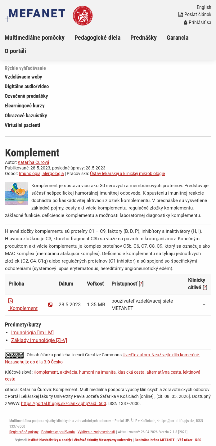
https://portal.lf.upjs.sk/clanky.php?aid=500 (63, 403)
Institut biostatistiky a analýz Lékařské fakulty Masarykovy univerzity (80, 440)
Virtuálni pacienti (22, 125)
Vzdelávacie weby (23, 77)
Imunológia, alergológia (41, 173)
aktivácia (68, 372)
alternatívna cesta (163, 372)
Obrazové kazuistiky (26, 115)
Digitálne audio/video (27, 86)
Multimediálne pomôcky (35, 37)
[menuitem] (39, 37)
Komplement (46, 372)
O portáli (15, 51)
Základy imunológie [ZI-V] (39, 340)
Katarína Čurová (33, 162)
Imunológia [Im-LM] (32, 333)
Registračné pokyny (23, 432)
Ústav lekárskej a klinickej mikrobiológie (127, 173)
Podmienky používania (58, 432)
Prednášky (143, 37)
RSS (198, 440)
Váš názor (185, 440)
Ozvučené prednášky (26, 96)
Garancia (177, 37)
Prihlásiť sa (197, 22)
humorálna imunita (97, 372)
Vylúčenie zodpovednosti (96, 432)
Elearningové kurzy (25, 105)
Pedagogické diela (97, 37)
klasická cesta (131, 372)
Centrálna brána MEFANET (155, 440)
